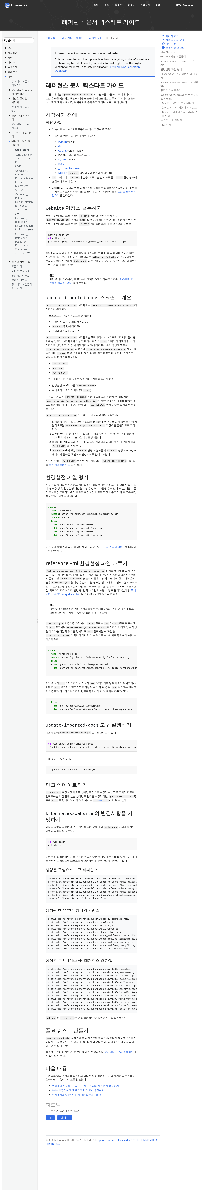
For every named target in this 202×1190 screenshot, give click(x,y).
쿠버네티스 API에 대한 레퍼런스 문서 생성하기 (78, 1094)
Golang (62, 150)
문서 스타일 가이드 (114, 547)
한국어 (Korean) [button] (184, 5)
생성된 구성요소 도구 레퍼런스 (179, 103)
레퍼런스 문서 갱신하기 (89, 38)
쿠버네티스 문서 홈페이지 (118, 1052)
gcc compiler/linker (69, 168)
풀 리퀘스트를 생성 (59, 464)
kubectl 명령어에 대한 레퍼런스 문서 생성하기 (78, 1090)
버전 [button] (158, 5)
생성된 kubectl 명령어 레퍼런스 (179, 107)
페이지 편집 (170, 36)
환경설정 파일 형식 (171, 69)
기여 (69, 38)
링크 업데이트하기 (170, 90)
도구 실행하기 (179, 84)
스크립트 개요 (179, 63)
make (61, 164)
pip (89, 155)
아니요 (64, 1117)
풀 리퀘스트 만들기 (171, 120)
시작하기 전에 (168, 52)
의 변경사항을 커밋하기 (179, 96)
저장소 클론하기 (174, 56)
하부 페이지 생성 (173, 40)
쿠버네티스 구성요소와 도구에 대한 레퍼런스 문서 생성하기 (85, 1085)
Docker (62, 172)
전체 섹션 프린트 (173, 47)
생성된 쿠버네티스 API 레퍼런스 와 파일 (180, 113)
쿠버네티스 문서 (55, 38)
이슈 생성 (169, 43)
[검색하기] (18, 40)
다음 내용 (165, 124)
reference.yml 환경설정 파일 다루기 (179, 75)
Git (60, 146)
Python (62, 142)
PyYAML (63, 159)
